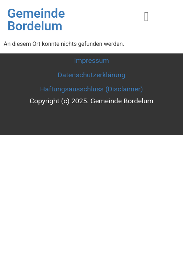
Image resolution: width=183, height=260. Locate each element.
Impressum (91, 60)
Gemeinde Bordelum (36, 20)
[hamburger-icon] (146, 16)
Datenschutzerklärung (91, 75)
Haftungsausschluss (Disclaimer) (91, 89)
